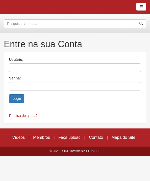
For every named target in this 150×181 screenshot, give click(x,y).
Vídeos (18, 137)
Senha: (15, 78)
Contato (96, 137)
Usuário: (16, 60)
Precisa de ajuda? (23, 116)
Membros (41, 137)
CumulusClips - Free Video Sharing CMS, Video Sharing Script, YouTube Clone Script (21, 7)
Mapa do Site (123, 137)
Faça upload (69, 137)
